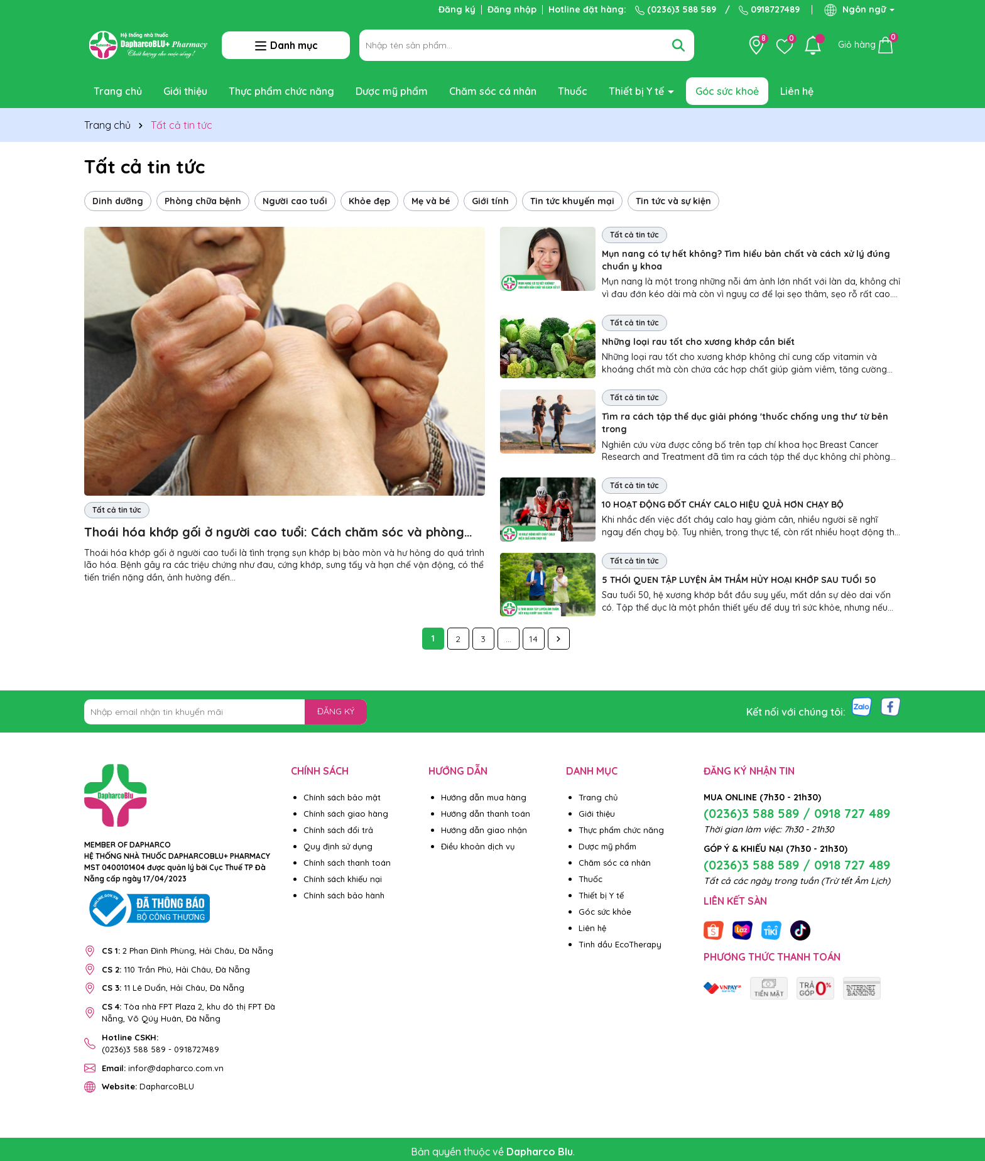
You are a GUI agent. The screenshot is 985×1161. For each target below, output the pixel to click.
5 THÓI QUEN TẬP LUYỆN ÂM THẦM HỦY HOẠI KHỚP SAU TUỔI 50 (739, 580)
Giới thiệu (185, 91)
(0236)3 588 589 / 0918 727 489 (797, 813)
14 (533, 639)
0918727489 (769, 9)
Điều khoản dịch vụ (477, 846)
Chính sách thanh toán (347, 863)
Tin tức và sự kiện (673, 201)
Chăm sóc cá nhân (492, 91)
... (508, 639)
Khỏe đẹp (369, 201)
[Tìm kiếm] (678, 45)
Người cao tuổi (295, 201)
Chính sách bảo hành (343, 895)
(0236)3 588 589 (675, 9)
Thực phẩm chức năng (281, 91)
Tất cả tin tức (116, 510)
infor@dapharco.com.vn (163, 1068)
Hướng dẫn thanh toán (485, 814)
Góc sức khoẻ (727, 91)
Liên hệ (797, 91)
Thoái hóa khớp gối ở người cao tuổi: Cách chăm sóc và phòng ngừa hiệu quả (274, 532)
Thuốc (572, 91)
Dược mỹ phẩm (392, 91)
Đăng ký (457, 9)
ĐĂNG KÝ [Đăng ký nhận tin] (335, 711)
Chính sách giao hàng (345, 814)
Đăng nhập (511, 9)
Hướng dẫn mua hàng (483, 797)
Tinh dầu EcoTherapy (620, 944)
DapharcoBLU (148, 1086)
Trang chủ (118, 91)
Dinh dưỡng (117, 201)
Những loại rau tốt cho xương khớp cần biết (698, 341)
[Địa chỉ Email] (225, 711)
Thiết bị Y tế (638, 91)
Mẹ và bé (430, 201)
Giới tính (490, 201)
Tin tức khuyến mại (572, 201)
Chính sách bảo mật (342, 797)
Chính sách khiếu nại (342, 879)
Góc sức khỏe (605, 912)
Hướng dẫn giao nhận (484, 830)
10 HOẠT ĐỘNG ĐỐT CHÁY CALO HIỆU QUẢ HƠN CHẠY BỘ (723, 504)
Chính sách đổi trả (338, 830)
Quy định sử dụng (338, 846)
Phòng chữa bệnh (203, 201)
